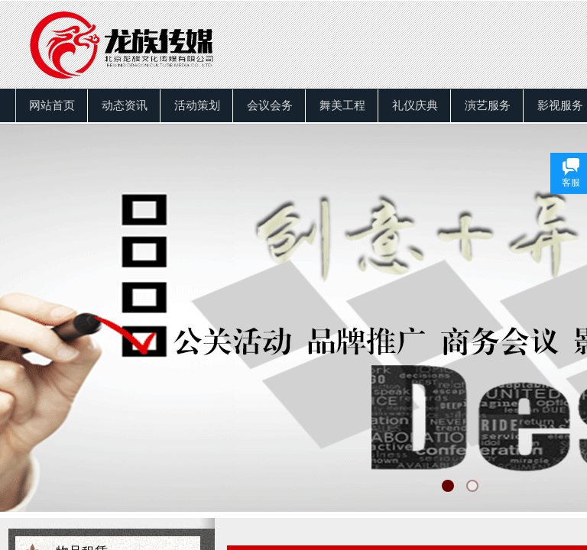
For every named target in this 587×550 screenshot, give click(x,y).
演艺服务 (488, 105)
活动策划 (197, 105)
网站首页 (52, 105)
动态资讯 (125, 105)
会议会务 (270, 105)
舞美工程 (342, 105)
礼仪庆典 (415, 105)
